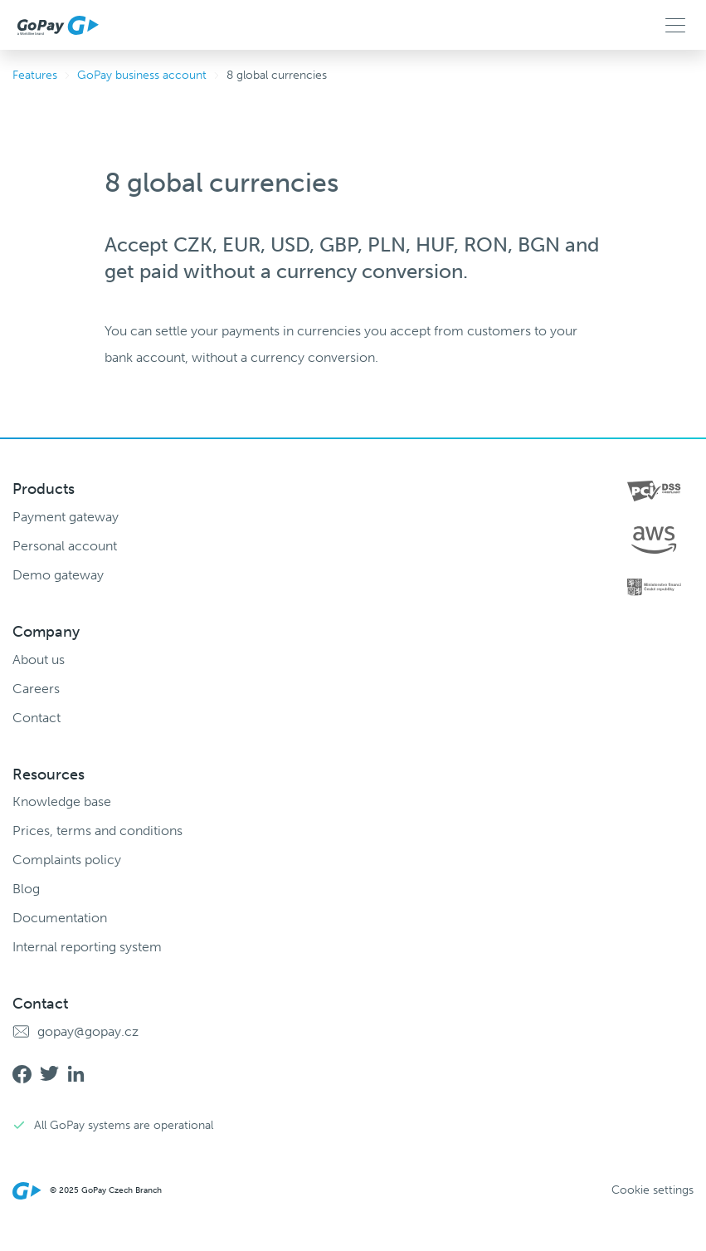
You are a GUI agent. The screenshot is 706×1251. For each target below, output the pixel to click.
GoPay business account (142, 75)
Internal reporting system (87, 947)
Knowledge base (61, 801)
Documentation (59, 918)
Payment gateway (65, 517)
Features (34, 75)
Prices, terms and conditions (97, 830)
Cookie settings (652, 1190)
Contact (36, 718)
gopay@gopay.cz (88, 1031)
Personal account (64, 546)
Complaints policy (66, 859)
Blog (26, 889)
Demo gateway (58, 575)
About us (38, 659)
